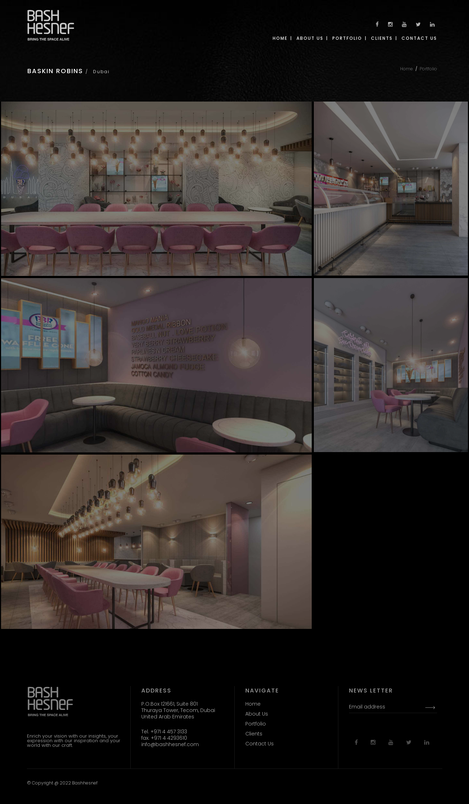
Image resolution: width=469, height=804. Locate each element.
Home (406, 69)
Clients (253, 733)
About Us (256, 713)
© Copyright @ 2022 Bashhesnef (62, 783)
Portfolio (428, 69)
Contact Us (259, 743)
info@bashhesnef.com (170, 744)
